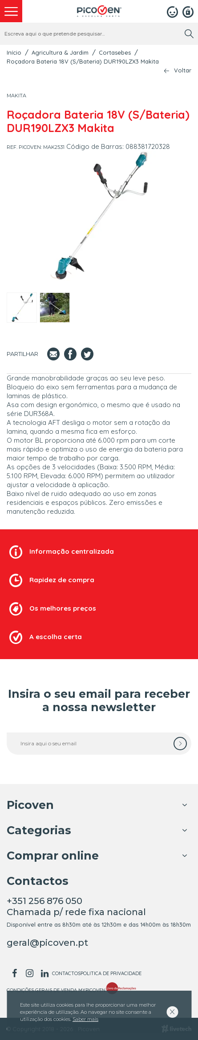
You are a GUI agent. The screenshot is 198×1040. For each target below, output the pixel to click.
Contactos (66, 973)
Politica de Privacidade (111, 973)
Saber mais (85, 1019)
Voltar (182, 70)
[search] (189, 33)
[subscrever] (180, 743)
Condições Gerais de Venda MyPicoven (56, 990)
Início (14, 52)
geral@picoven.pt (47, 942)
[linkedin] (44, 973)
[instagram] (29, 973)
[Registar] (188, 11)
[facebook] (14, 973)
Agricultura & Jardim (60, 52)
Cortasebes (115, 52)
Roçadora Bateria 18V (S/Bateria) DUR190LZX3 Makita (83, 61)
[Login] (172, 11)
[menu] (11, 11)
